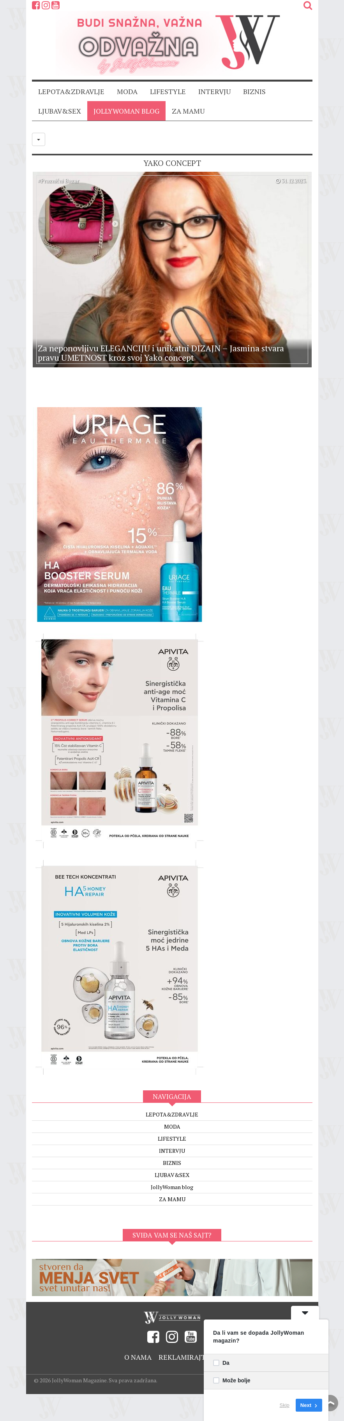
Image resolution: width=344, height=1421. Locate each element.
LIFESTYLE (168, 91)
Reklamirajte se (189, 1357)
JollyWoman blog (126, 111)
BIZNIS (254, 91)
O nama (138, 1357)
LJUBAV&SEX (59, 111)
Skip (284, 1405)
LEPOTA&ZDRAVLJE (71, 91)
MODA (127, 91)
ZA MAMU (188, 111)
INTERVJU (214, 91)
